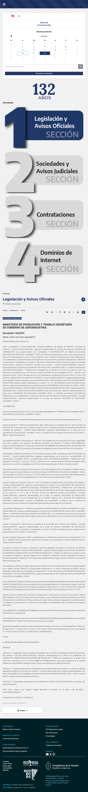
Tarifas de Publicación (11, 738)
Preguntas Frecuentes (53, 745)
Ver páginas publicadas (12, 318)
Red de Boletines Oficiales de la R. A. (16, 748)
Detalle (23, 310)
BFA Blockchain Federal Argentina (15, 751)
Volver (6, 293)
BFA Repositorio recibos (54, 729)
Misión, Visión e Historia (11, 729)
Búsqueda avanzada (44, 73)
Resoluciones (14, 310)
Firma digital (50, 736)
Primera (5, 310)
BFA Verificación (52, 733)
